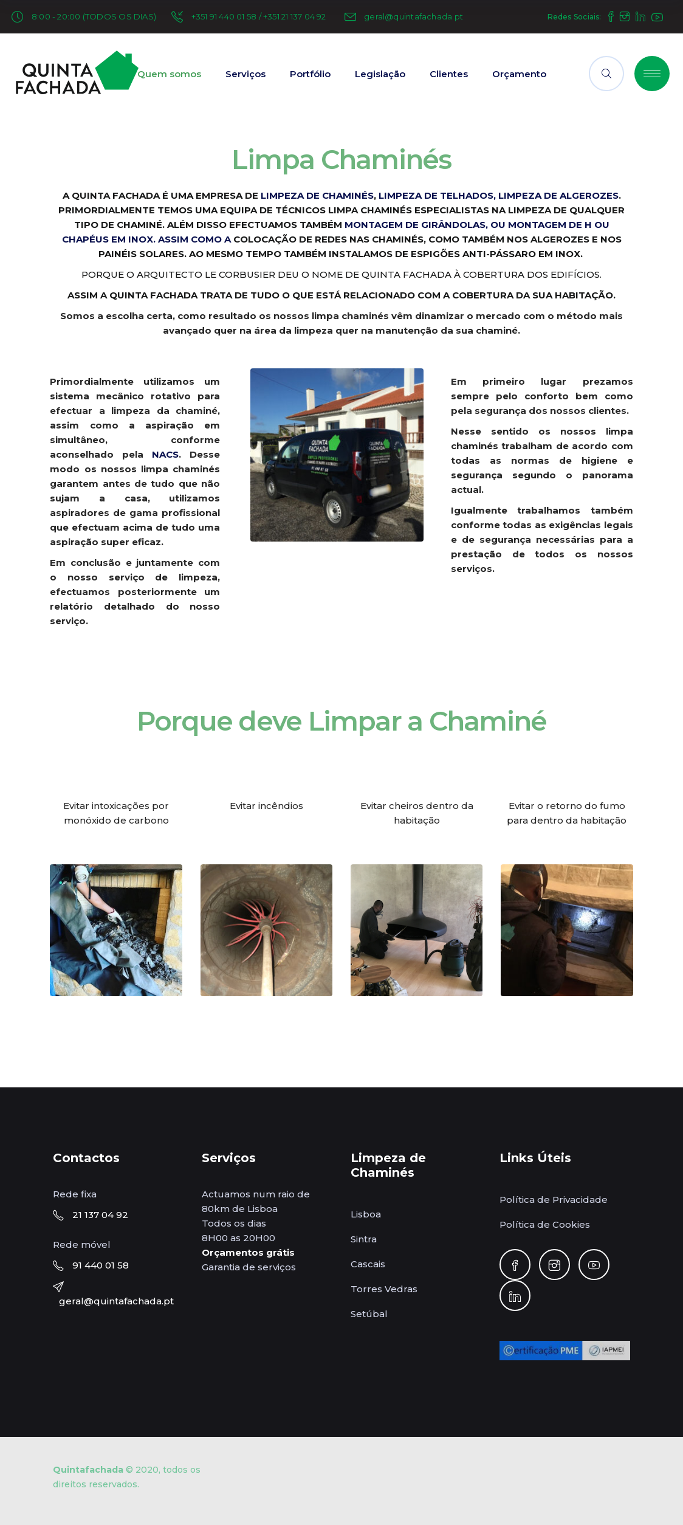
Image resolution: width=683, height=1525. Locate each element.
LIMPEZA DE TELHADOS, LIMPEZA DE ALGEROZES (499, 195)
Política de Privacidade (553, 1199)
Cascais (368, 1264)
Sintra (364, 1239)
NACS (165, 454)
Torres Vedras (384, 1289)
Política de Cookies (544, 1224)
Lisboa (366, 1214)
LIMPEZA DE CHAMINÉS (317, 195)
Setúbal (369, 1314)
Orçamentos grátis (248, 1252)
